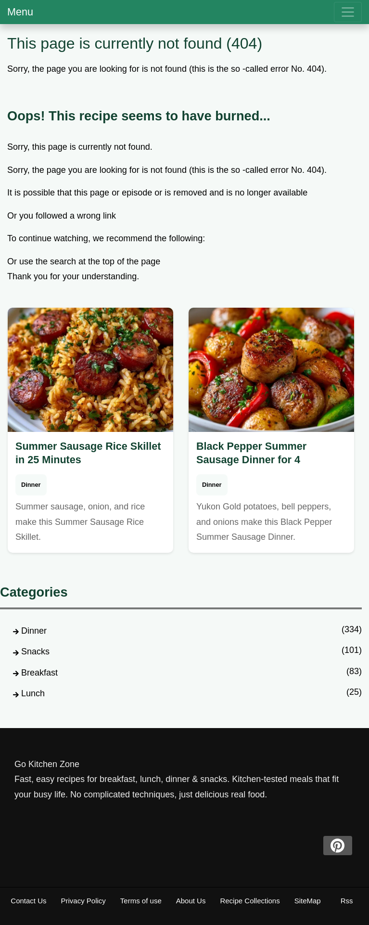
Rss (347, 901)
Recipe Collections (250, 901)
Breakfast (39, 672)
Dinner (31, 484)
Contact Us (28, 901)
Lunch (33, 693)
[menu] (348, 12)
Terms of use (141, 901)
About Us (191, 901)
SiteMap (307, 901)
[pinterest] (337, 845)
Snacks (35, 651)
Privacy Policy (83, 901)
